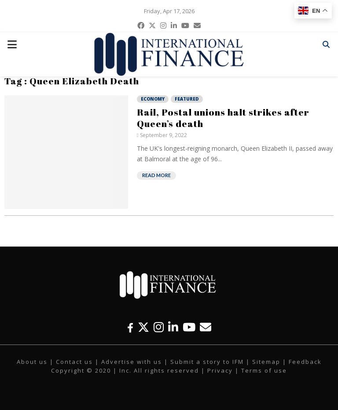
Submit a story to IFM (207, 362)
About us (32, 362)
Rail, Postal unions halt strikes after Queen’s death (223, 118)
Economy (153, 99)
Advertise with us (131, 362)
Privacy (220, 370)
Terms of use (264, 370)
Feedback (305, 362)
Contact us (74, 362)
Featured (187, 99)
